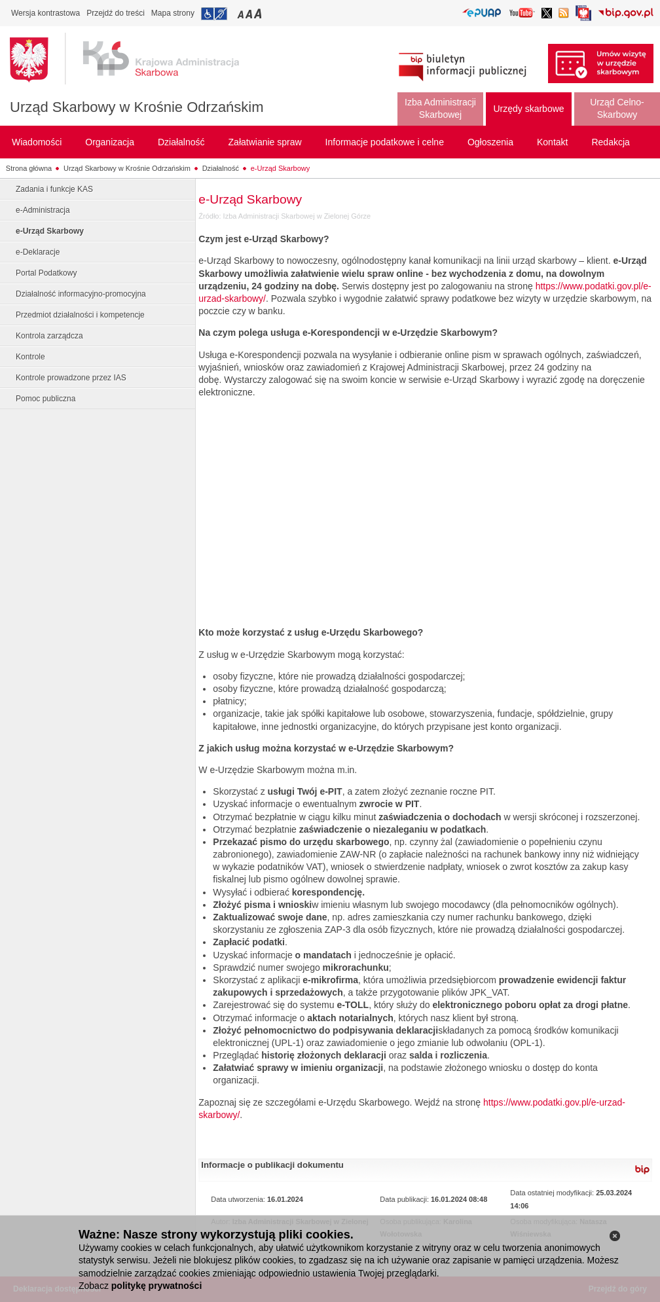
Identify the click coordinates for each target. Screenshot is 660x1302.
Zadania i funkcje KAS (54, 189)
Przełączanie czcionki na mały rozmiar (241, 13)
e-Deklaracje (38, 252)
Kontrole (30, 356)
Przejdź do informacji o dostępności (214, 13)
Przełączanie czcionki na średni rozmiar (250, 13)
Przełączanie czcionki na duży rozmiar (259, 13)
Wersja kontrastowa (45, 13)
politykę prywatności (156, 1285)
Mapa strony (172, 13)
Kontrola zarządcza (49, 335)
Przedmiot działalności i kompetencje (80, 314)
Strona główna (29, 168)
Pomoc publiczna (45, 398)
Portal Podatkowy (46, 273)
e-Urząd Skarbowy (280, 168)
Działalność (220, 168)
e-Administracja (43, 210)
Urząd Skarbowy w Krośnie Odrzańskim (137, 107)
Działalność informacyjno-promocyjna (81, 293)
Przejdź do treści (115, 13)
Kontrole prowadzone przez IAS (71, 377)
